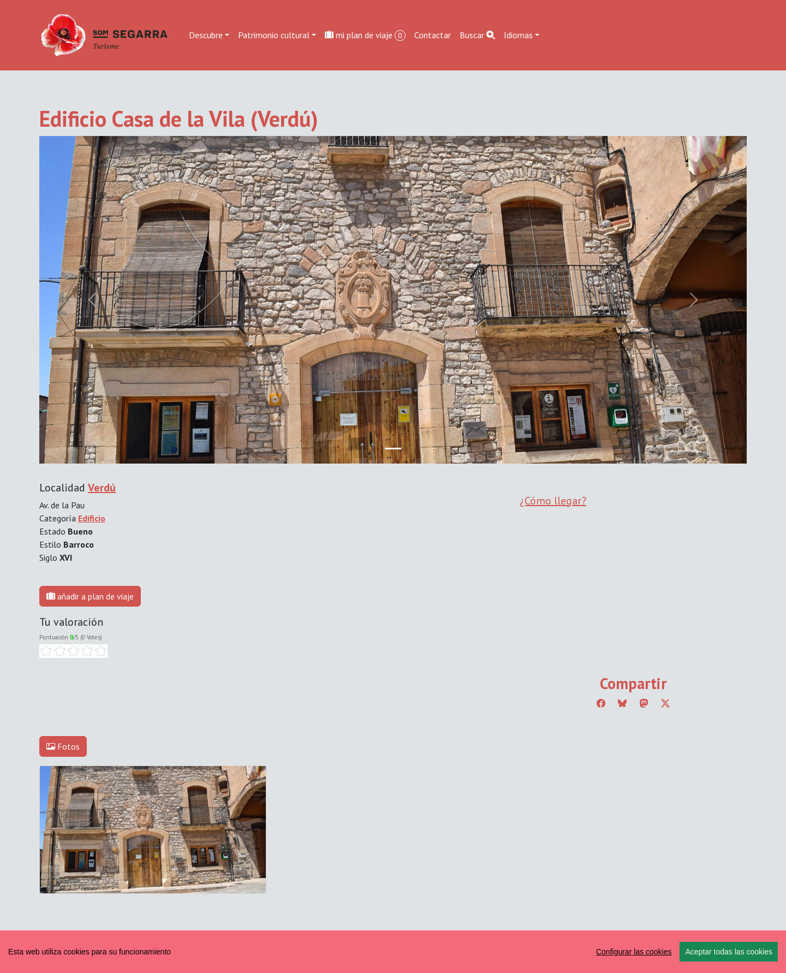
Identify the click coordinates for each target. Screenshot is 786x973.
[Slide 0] (393, 448)
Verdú (102, 487)
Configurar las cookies (634, 951)
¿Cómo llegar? (553, 501)
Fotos (63, 746)
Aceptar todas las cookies (728, 951)
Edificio (91, 518)
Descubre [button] (206, 34)
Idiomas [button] (518, 34)
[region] (393, 951)
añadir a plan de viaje (90, 596)
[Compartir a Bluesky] (622, 703)
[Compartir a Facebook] (601, 703)
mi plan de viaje (365, 35)
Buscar (477, 34)
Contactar (432, 34)
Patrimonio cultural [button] (273, 34)
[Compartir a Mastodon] (644, 703)
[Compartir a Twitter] (665, 703)
